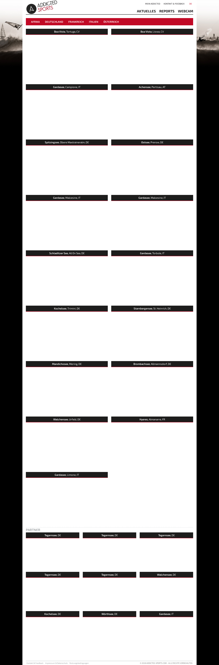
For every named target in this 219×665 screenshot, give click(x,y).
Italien (93, 21)
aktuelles (146, 11)
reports (167, 11)
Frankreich (76, 21)
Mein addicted (152, 3)
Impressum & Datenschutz (56, 663)
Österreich (111, 21)
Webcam (185, 11)
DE (190, 3)
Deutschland (54, 21)
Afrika (35, 21)
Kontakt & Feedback (174, 3)
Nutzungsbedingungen (79, 663)
